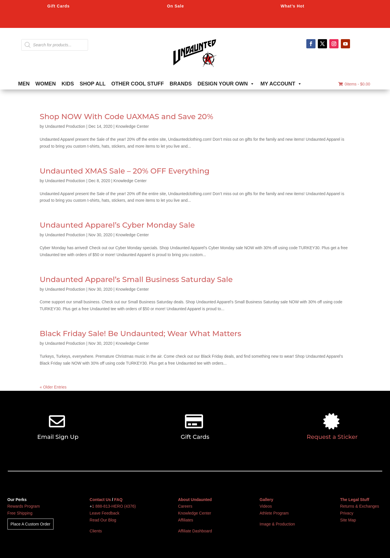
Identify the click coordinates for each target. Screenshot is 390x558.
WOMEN (45, 84)
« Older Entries (53, 387)
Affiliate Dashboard (195, 531)
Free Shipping (19, 513)
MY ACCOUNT (281, 83)
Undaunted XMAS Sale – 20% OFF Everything (124, 171)
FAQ (118, 499)
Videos (266, 506)
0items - (354, 84)
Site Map (348, 520)
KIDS (68, 84)
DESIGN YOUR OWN (226, 83)
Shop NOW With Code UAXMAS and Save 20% (126, 116)
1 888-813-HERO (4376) (114, 506)
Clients (96, 531)
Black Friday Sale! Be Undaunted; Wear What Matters (140, 333)
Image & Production (277, 524)
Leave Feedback (105, 513)
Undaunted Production (65, 126)
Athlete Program (274, 513)
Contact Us (100, 499)
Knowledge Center (132, 126)
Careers (185, 506)
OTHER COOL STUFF (137, 84)
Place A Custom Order (31, 524)
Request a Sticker (332, 436)
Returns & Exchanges (359, 506)
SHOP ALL (93, 84)
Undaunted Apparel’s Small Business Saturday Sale (136, 279)
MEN (24, 84)
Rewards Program (23, 506)
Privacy (346, 513)
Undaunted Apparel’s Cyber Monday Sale (117, 225)
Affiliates (185, 520)
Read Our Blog (103, 520)
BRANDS (181, 84)
